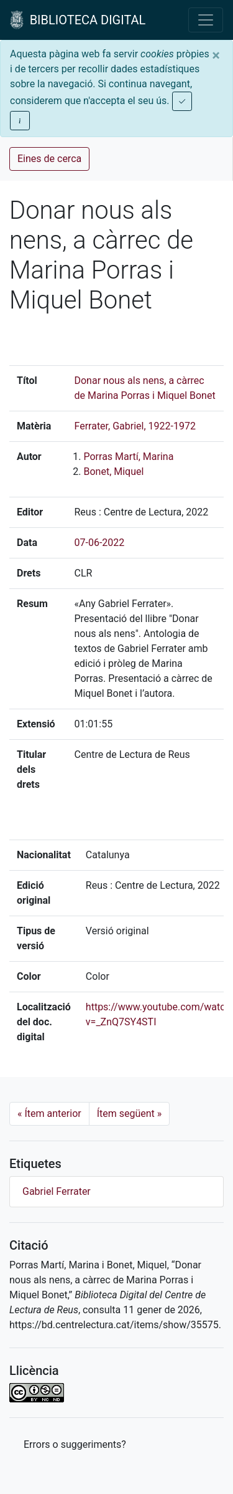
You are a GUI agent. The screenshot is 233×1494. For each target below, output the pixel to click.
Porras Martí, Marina (128, 456)
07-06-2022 (99, 542)
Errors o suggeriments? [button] (75, 1444)
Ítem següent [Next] (129, 1113)
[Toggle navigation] (205, 19)
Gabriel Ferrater (56, 1191)
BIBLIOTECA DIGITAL (77, 20)
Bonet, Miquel (113, 471)
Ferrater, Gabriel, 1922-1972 (134, 426)
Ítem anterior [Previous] (49, 1113)
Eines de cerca (49, 159)
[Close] (215, 55)
